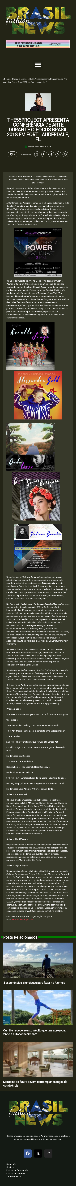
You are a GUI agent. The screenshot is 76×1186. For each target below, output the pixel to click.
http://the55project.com (23, 919)
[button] (38, 65)
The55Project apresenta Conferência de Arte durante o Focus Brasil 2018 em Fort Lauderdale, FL (38, 129)
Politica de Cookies (15, 1173)
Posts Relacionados (20, 937)
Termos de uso (13, 1176)
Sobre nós (11, 1164)
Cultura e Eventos (19, 79)
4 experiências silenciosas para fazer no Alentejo (34, 982)
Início (7, 79)
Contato (10, 1167)
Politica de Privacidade (17, 1170)
